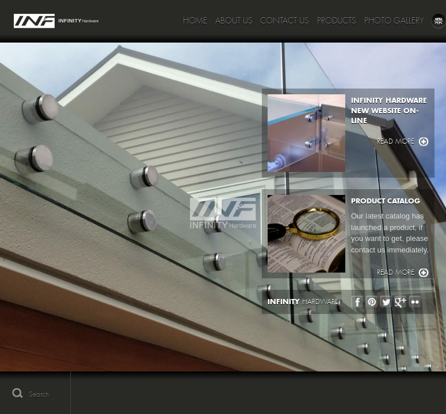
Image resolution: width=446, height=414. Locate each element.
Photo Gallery (394, 21)
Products (336, 21)
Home (195, 21)
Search (39, 394)
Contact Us (284, 21)
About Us (234, 21)
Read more (395, 141)
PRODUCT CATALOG (385, 201)
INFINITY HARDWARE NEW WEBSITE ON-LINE (389, 110)
